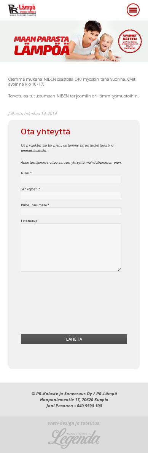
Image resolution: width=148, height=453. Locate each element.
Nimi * (26, 173)
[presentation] (74, 304)
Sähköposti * (30, 189)
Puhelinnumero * (35, 205)
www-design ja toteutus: (74, 423)
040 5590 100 (89, 405)
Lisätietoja (29, 221)
